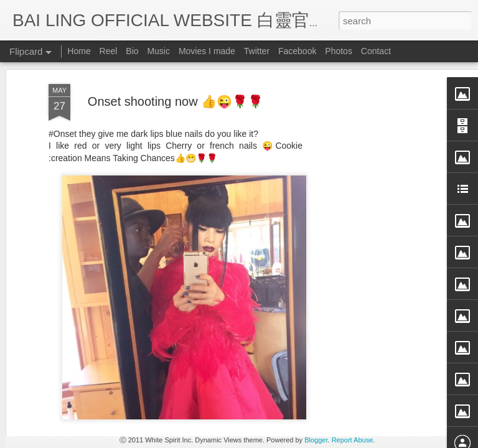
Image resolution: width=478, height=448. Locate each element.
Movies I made (207, 51)
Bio (132, 51)
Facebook (297, 51)
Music (158, 51)
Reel (109, 51)
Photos (338, 51)
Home (78, 51)
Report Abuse (352, 440)
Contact (376, 51)
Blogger (315, 440)
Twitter (256, 51)
